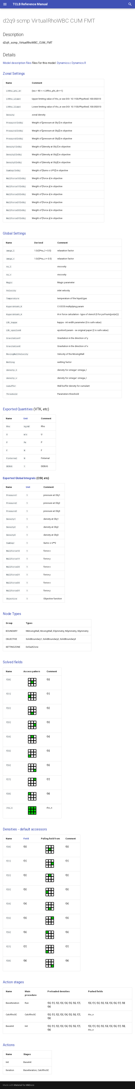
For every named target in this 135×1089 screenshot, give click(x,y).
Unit (25, 418)
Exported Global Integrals (19, 478)
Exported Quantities (18, 409)
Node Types (12, 614)
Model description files (17, 63)
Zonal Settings (14, 73)
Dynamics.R (79, 63)
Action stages (13, 982)
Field (26, 838)
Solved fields (12, 662)
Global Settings (14, 233)
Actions (9, 1045)
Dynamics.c (64, 63)
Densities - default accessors (25, 829)
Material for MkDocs (24, 1085)
